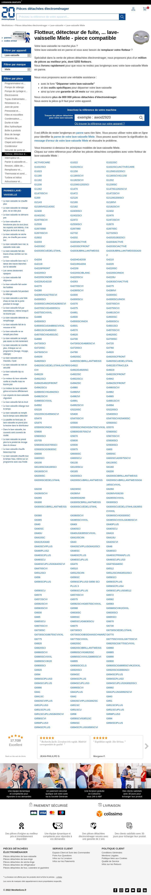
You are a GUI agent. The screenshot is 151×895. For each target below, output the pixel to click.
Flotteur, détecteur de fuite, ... (15, 154)
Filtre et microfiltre (14, 115)
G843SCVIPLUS (43, 700)
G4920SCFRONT (116, 356)
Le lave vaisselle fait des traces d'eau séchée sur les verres (15, 254)
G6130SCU (76, 466)
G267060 (75, 228)
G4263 (74, 281)
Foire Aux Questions (62, 855)
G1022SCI (40, 166)
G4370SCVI (112, 303)
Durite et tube (11, 122)
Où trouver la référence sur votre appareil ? (100, 123)
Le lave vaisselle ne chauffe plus (15, 202)
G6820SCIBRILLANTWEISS (85, 647)
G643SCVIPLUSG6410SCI (85, 546)
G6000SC (75, 453)
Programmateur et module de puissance (15, 83)
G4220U (110, 277)
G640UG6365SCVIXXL (83, 533)
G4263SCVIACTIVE (117, 281)
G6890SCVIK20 (43, 661)
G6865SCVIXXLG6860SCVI (85, 656)
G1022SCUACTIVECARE (120, 166)
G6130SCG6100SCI (45, 466)
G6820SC (75, 643)
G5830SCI (112, 440)
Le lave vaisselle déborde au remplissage (15, 319)
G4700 (74, 339)
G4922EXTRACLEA (117, 365)
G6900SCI (40, 665)
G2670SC (111, 228)
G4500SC (111, 316)
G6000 (38, 453)
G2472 (74, 219)
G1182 (38, 180)
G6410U (110, 537)
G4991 (74, 400)
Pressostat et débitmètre (11, 111)
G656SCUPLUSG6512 (118, 590)
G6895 (74, 661)
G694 (37, 674)
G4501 (74, 325)
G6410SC (39, 537)
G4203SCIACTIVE (116, 246)
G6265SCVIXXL (115, 497)
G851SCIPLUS (114, 705)
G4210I (38, 263)
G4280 (38, 290)
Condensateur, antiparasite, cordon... (16, 119)
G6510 (74, 568)
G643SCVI (112, 541)
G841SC (39, 696)
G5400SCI (112, 414)
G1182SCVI (76, 180)
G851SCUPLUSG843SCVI (49, 714)
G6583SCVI (40, 608)
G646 (109, 546)
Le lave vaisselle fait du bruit (15, 402)
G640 (37, 524)
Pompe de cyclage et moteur (15, 91)
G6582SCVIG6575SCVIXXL (85, 603)
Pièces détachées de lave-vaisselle (19, 856)
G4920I (38, 356)
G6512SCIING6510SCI (119, 572)
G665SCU (39, 621)
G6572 (110, 594)
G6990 (38, 687)
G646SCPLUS (78, 555)
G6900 (110, 661)
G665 (37, 617)
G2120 (74, 197)
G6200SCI (76, 475)
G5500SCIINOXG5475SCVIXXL (88, 427)
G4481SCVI (112, 312)
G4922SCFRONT (116, 374)
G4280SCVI (76, 290)
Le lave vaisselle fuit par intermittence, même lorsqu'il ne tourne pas (15, 311)
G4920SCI (40, 361)
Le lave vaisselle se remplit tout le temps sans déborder (15, 414)
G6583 (110, 603)
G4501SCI (112, 325)
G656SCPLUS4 (115, 586)
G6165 (74, 471)
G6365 (38, 519)
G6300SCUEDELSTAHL (83, 506)
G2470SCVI (40, 219)
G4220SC (111, 268)
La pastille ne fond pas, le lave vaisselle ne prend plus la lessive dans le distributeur (15, 423)
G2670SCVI (40, 233)
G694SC (75, 674)
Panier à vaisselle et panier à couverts (15, 162)
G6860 (110, 647)
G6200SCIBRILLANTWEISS (121, 475)
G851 (109, 700)
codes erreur (10, 41)
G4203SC (39, 246)
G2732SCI (112, 233)
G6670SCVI (40, 625)
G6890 (110, 656)
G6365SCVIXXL (79, 519)
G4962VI (75, 396)
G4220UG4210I (43, 281)
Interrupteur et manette (12, 158)
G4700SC (111, 339)
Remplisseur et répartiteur (12, 170)
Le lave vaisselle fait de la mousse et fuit (14, 326)
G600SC (111, 453)
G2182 (74, 206)
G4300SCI (40, 299)
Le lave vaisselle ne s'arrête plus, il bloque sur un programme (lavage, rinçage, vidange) (15, 349)
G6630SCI (112, 612)
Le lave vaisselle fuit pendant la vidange (15, 292)
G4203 (38, 241)
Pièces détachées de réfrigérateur (19, 865)
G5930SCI (112, 444)
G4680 (38, 339)
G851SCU (75, 709)
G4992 (38, 405)
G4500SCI (40, 321)
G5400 (74, 414)
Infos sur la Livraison (62, 858)
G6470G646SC (114, 564)
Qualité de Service (110, 861)
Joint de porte (12, 107)
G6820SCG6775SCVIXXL (120, 643)
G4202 (74, 237)
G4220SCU (76, 277)
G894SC (75, 722)
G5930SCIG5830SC (45, 449)
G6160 (110, 466)
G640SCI (75, 528)
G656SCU (39, 590)
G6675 (74, 625)
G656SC (75, 577)
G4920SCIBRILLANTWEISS (85, 361)
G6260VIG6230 (114, 493)
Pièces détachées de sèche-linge (19, 862)
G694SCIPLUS (114, 674)
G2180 (74, 202)
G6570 (38, 594)
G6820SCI (40, 647)
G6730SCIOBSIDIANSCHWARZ (88, 634)
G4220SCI (40, 272)
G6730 (110, 625)
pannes (8, 37)
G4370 (74, 303)
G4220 (110, 263)
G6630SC (75, 612)
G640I (73, 524)
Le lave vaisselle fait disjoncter (12, 279)
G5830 (74, 440)
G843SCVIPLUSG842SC (84, 700)
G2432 (110, 211)
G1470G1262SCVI (116, 188)
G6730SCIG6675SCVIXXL (48, 634)
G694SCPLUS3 (115, 678)
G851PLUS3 (41, 705)
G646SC (75, 550)
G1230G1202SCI (79, 184)
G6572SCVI (40, 599)
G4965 (110, 396)
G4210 (110, 259)
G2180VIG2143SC (44, 206)
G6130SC (111, 462)
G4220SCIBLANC (80, 272)
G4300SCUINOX (115, 299)
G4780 (74, 352)
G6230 (38, 489)
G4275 (110, 286)
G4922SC (75, 374)
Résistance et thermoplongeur (13, 103)
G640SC (39, 528)
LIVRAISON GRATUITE (11, 2)
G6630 (38, 612)
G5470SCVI (76, 418)
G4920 (110, 352)
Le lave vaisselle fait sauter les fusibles (15, 285)
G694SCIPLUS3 (43, 678)
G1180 (38, 175)
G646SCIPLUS (42, 555)
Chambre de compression (11, 138)
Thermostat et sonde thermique (15, 173)
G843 (109, 696)
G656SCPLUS (114, 581)
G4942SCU (40, 387)
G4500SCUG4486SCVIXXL (49, 325)
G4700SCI (40, 343)
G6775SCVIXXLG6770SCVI (121, 639)
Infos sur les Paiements (64, 861)
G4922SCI (40, 378)
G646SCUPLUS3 (115, 559)
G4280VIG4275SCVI (45, 294)
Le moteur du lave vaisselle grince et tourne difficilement (15, 389)
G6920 (38, 669)
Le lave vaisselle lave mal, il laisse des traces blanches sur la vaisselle (15, 264)
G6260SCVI (40, 493)
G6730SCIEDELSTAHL (119, 630)
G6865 (110, 652)
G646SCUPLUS (79, 559)
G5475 (38, 422)
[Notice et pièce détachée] (8, 13)
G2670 (110, 224)
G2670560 (40, 228)
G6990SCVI (76, 687)
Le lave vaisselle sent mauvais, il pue (12, 359)
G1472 (74, 193)
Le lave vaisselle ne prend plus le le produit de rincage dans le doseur (15, 442)
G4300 (74, 294)
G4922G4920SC (79, 369)
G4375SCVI (112, 308)
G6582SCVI (40, 603)
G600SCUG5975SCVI (118, 458)
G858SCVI (40, 718)
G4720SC (39, 347)
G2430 (38, 211)
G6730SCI (76, 630)
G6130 (74, 462)
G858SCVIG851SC (80, 718)
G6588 (74, 608)
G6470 (74, 564)
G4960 (74, 387)
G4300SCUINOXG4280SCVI (50, 303)
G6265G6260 (77, 497)
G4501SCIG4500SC (45, 330)
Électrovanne (11, 95)
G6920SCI (76, 669)
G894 (109, 718)
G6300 (38, 502)
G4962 (110, 391)
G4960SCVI (112, 387)
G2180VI (111, 202)
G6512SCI (40, 572)
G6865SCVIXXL (43, 656)
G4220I (74, 268)
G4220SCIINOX (115, 272)
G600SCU (75, 458)
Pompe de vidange (14, 87)
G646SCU (39, 559)
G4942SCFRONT (116, 383)
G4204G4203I (78, 259)
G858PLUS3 (113, 714)
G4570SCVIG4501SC (46, 334)
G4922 (74, 365)
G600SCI (39, 458)
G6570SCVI (76, 594)
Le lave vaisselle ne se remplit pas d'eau (13, 333)
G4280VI (111, 290)
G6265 (38, 497)
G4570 (74, 330)
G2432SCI (76, 215)
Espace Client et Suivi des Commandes (71, 852)
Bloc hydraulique (13, 126)
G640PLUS (112, 524)
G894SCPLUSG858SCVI (84, 727)
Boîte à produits (13, 130)
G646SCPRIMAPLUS (118, 555)
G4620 (74, 334)
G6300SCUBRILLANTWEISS (50, 506)
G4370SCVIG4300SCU (47, 308)
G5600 (38, 431)
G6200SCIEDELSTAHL (47, 480)
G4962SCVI (40, 396)
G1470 (74, 188)
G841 (37, 692)
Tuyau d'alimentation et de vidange (15, 99)
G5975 (74, 449)
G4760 (110, 347)
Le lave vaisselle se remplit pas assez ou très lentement (15, 339)
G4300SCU (76, 299)
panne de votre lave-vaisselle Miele (74, 136)
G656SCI (111, 577)
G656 (37, 577)
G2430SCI (76, 211)
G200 (37, 197)
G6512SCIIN (77, 572)
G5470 (38, 418)
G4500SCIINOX (79, 321)
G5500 (74, 422)
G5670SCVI (112, 436)
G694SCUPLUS (43, 683)
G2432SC (39, 215)
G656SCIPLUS (42, 581)
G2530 (38, 224)
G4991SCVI (112, 400)
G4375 (74, 308)
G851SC (75, 705)
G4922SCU (76, 378)
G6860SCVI (40, 652)
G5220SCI (112, 409)
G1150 (74, 171)
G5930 (74, 444)
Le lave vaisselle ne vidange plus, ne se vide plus (15, 209)
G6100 (38, 462)
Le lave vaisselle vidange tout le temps (16, 407)
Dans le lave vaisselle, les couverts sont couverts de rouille (14, 432)
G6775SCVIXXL (79, 639)
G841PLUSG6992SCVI (119, 692)
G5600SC (111, 431)
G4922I (110, 369)
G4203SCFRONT (80, 246)
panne (80, 132)
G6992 (110, 687)
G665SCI (111, 617)
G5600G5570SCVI (80, 431)
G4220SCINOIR (43, 277)
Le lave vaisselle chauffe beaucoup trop (14, 450)
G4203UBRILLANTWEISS (84, 250)
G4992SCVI (76, 405)
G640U (38, 533)
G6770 (110, 634)
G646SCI (111, 550)
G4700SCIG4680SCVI (82, 343)
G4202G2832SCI (115, 237)
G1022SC (111, 162)
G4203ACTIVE (78, 241)
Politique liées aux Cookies (114, 858)
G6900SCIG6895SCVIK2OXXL (123, 665)
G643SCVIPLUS (43, 546)
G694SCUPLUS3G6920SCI (121, 683)
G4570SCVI (112, 330)
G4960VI (75, 391)
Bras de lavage (12, 134)
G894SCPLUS (42, 727)
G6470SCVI (40, 568)
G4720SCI (76, 347)
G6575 (74, 599)
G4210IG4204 (78, 263)
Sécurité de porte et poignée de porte (15, 150)
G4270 (38, 286)
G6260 (110, 489)
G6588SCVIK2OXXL (117, 608)
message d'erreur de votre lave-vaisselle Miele (61, 140)
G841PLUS (76, 692)
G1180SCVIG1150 (116, 175)
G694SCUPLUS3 (79, 683)
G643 (73, 541)
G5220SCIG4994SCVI (46, 414)
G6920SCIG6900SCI (117, 669)
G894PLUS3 (41, 722)
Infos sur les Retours (111, 864)
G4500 (74, 316)
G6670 (110, 621)
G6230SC (75, 489)
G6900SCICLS (78, 665)
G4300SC (111, 294)
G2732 (74, 233)
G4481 (74, 312)
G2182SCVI (112, 206)
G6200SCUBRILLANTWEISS (86, 480)
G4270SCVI (76, 286)
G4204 (38, 259)
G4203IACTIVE (114, 241)
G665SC (75, 617)
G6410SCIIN (77, 537)
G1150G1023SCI (115, 171)
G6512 (110, 568)
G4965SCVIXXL (43, 400)
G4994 (110, 405)
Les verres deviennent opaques (13, 272)
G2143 (38, 202)
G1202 (110, 180)
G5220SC (75, 409)
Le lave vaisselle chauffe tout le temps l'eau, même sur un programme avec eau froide (15, 459)
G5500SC (111, 422)
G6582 (110, 599)
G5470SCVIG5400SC (118, 418)
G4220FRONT (42, 268)
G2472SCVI (112, 219)
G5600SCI (40, 436)
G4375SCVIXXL (43, 312)
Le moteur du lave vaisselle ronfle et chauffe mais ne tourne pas (15, 381)
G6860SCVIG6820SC (82, 652)
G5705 (38, 440)
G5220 (38, 409)
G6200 (110, 471)
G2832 (38, 237)
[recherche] (122, 17)
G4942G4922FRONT (46, 383)
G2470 (110, 215)
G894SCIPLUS (114, 722)
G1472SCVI (112, 193)
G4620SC (111, 334)
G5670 (74, 436)
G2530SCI (76, 224)
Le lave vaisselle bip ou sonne (13, 373)
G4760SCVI (40, 352)
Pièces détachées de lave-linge (18, 859)
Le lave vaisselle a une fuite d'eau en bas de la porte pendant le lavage (15, 301)
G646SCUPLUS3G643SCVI (49, 564)
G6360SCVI (76, 515)
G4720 (110, 343)
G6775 (38, 639)
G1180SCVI (76, 175)
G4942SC (75, 383)
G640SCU (111, 528)
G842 (73, 696)
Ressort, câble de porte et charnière (14, 166)
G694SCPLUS (78, 678)
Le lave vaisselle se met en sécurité (15, 366)
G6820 (38, 643)
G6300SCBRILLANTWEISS (85, 502)
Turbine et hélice (13, 177)
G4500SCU (112, 321)
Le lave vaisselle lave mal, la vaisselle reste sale (15, 245)
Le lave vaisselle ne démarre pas (15, 216)
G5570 (110, 427)
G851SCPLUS (42, 709)
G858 (73, 714)
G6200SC (39, 475)
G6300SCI (112, 502)
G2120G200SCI (115, 197)
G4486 (38, 316)
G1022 (74, 162)
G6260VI (75, 493)
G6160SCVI (40, 471)
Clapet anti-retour (13, 142)
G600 (109, 449)
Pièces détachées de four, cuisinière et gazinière (26, 868)
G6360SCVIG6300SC (118, 515)
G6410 (110, 533)
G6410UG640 (42, 541)
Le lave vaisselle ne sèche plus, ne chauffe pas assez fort (15, 237)
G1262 (38, 188)
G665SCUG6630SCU (82, 621)
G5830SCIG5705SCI (45, 444)
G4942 (110, 378)
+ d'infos (59, 877)
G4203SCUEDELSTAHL (47, 250)
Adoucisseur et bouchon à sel (12, 181)
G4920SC (75, 356)
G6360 (38, 515)
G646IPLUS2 (41, 550)
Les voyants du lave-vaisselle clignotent (16, 396)
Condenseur (11, 146)
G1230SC (111, 184)
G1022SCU (76, 166)
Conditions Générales (112, 852)
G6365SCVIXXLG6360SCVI (121, 519)
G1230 (38, 184)
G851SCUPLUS (115, 709)
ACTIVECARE (42, 162)
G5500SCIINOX (43, 427)
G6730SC (39, 630)
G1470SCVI (40, 193)
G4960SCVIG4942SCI (46, 391)
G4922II (38, 374)
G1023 (38, 171)
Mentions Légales (110, 855)
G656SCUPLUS (79, 590)
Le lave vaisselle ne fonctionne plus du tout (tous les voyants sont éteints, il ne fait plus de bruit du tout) (15, 226)
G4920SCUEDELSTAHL (119, 361)
